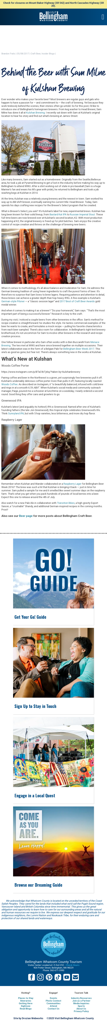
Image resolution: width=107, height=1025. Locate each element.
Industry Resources (81, 998)
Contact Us (53, 1008)
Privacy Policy (81, 1011)
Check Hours (72, 965)
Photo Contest (53, 1000)
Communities (53, 1003)
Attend (53, 1006)
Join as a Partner (81, 1000)
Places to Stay (25, 998)
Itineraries (25, 1000)
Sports (81, 1006)
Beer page (26, 516)
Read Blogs (26, 1008)
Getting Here (25, 1003)
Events (53, 998)
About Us (81, 1008)
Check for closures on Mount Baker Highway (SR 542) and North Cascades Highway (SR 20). (53, 4)
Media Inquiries (81, 1003)
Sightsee (25, 1006)
